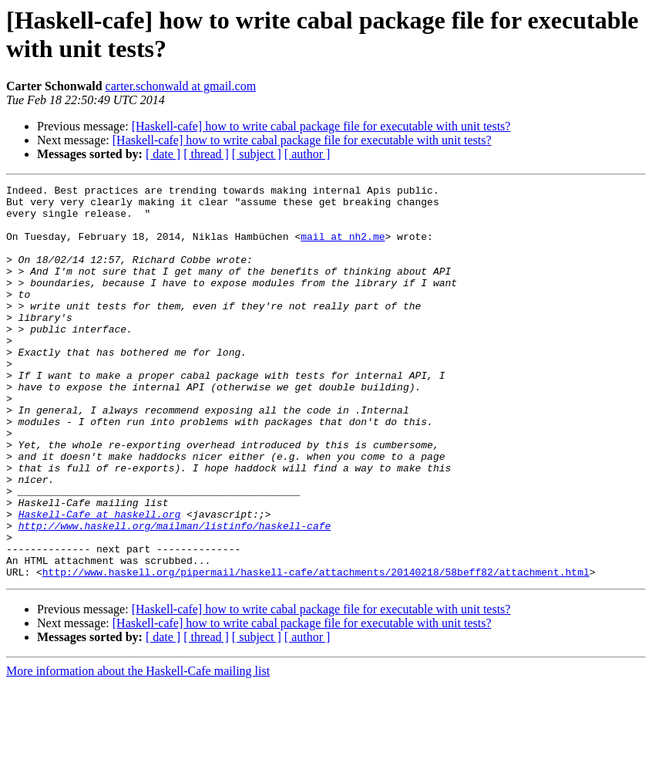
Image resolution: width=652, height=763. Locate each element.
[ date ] (163, 153)
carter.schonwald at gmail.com (181, 86)
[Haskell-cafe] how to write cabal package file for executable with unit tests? (321, 126)
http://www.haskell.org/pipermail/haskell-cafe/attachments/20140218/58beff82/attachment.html (316, 650)
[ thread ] (206, 153)
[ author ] (307, 153)
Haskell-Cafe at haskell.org (99, 581)
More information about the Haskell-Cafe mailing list (138, 749)
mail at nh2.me (343, 248)
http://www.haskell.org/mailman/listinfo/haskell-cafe (174, 595)
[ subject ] (256, 153)
